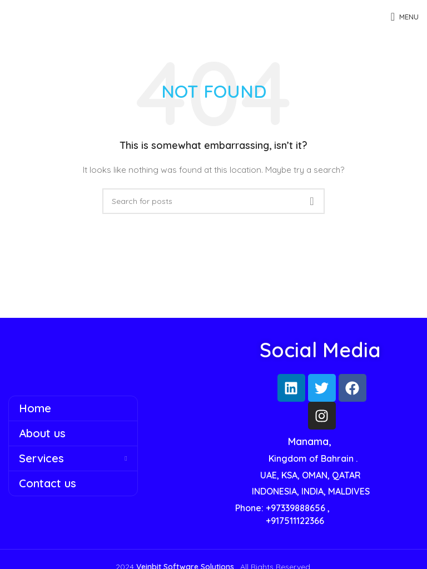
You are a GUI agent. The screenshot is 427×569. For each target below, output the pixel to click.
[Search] (213, 201)
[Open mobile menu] (404, 17)
